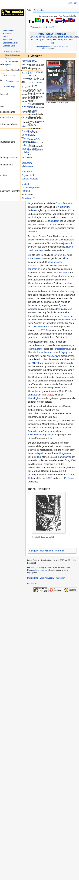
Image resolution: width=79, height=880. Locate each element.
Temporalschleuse (63, 349)
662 (43, 39)
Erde (30, 149)
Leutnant (36, 394)
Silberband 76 (28, 198)
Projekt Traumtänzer (66, 203)
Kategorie (34, 550)
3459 (29, 157)
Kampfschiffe (64, 457)
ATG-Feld (37, 82)
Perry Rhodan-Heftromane (52, 34)
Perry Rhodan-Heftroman (52, 550)
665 (60, 39)
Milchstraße (27, 166)
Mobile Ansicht (33, 584)
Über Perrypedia (47, 578)
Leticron (58, 255)
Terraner (65, 316)
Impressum (60, 578)
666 (65, 39)
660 (32, 39)
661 (38, 39)
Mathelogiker (34, 398)
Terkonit (32, 210)
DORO (49, 478)
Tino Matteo (47, 394)
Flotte (65, 258)
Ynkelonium (64, 207)
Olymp (64, 352)
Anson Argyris (53, 356)
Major (71, 345)
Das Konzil (65, 36)
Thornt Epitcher (35, 349)
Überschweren (41, 413)
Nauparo (34, 178)
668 (52, 43)
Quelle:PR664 (52, 27)
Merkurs (47, 217)
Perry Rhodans (35, 72)
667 (71, 39)
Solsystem (26, 163)
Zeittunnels (64, 272)
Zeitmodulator (52, 221)
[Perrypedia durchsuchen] (70, 16)
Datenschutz (32, 578)
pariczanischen (55, 262)
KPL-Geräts (68, 478)
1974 (23, 126)
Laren (34, 111)
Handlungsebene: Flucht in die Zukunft (52, 47)
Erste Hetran (34, 258)
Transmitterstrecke (46, 352)
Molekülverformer (40, 326)
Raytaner (25, 171)
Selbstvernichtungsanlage (40, 434)
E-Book (25, 184)
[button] (13, 51)
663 (49, 39)
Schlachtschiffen (36, 265)
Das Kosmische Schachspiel (44, 36)
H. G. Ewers (27, 106)
